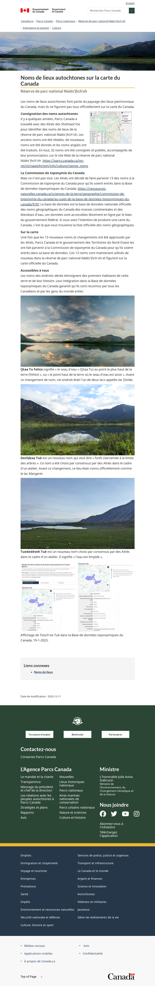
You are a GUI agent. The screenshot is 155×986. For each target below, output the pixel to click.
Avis (24, 817)
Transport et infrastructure (96, 863)
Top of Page (31, 976)
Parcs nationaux (65, 21)
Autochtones (86, 894)
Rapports (27, 812)
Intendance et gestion (36, 28)
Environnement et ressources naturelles (47, 909)
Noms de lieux (43, 672)
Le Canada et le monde (93, 871)
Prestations (28, 886)
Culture (56, 28)
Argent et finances (90, 878)
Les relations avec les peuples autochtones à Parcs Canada (37, 798)
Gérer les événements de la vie (98, 917)
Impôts (25, 902)
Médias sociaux (34, 946)
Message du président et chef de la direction (37, 788)
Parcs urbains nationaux (77, 807)
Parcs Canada (44, 21)
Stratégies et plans (34, 807)
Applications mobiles (38, 953)
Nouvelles (66, 777)
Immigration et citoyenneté (39, 863)
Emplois (26, 855)
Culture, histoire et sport (37, 925)
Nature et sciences (72, 812)
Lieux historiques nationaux (71, 783)
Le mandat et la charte (37, 777)
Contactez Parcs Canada (38, 757)
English (130, 3)
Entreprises (28, 878)
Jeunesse (83, 909)
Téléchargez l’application (109, 834)
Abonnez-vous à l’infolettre (111, 825)
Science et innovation (92, 886)
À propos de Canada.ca (39, 961)
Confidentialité (93, 953)
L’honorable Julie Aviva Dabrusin (116, 785)
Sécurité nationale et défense (40, 917)
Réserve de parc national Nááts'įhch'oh (101, 21)
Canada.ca (27, 21)
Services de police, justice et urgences (103, 855)
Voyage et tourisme (34, 871)
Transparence (31, 782)
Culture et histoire (72, 817)
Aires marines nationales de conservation (69, 798)
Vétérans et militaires (92, 902)
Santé (24, 894)
